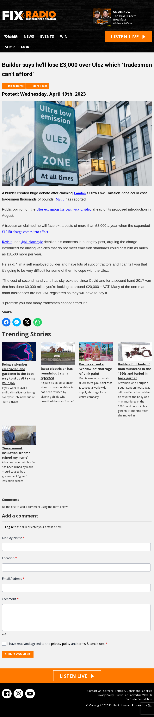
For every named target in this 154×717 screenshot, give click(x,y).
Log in (9, 527)
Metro (60, 199)
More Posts (40, 85)
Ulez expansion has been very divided (63, 209)
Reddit (7, 242)
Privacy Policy (105, 695)
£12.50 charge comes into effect (25, 232)
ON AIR (11, 36)
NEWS (29, 36)
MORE (26, 47)
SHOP (10, 47)
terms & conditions (91, 644)
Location (9, 558)
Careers (108, 691)
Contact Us (94, 691)
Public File (122, 695)
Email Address (13, 579)
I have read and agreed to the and (57, 644)
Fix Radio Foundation (139, 699)
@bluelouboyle (32, 242)
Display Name (13, 538)
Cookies (147, 691)
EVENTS (47, 36)
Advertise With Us (141, 695)
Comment (10, 599)
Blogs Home (16, 85)
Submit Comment (18, 654)
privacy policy (60, 644)
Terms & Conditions (127, 691)
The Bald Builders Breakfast (125, 17)
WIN (63, 36)
